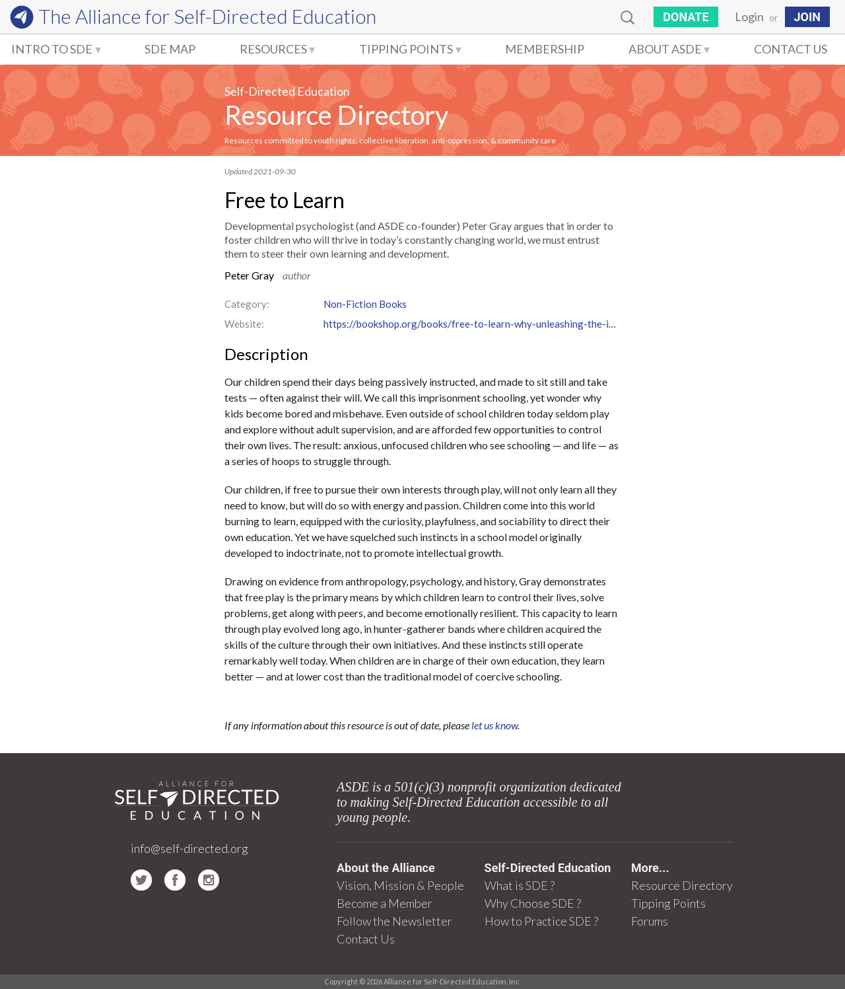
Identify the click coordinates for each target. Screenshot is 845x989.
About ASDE (665, 49)
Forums (649, 921)
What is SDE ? (520, 885)
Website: (244, 324)
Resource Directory (336, 115)
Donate (685, 17)
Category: (246, 304)
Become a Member (384, 903)
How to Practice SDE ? (541, 921)
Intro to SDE (51, 49)
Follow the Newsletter (394, 921)
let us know (494, 725)
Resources (273, 49)
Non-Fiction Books (365, 304)
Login (749, 16)
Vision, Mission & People (400, 885)
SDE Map (170, 49)
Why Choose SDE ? (533, 903)
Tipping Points (406, 49)
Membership (544, 49)
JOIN (807, 17)
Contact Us (790, 49)
